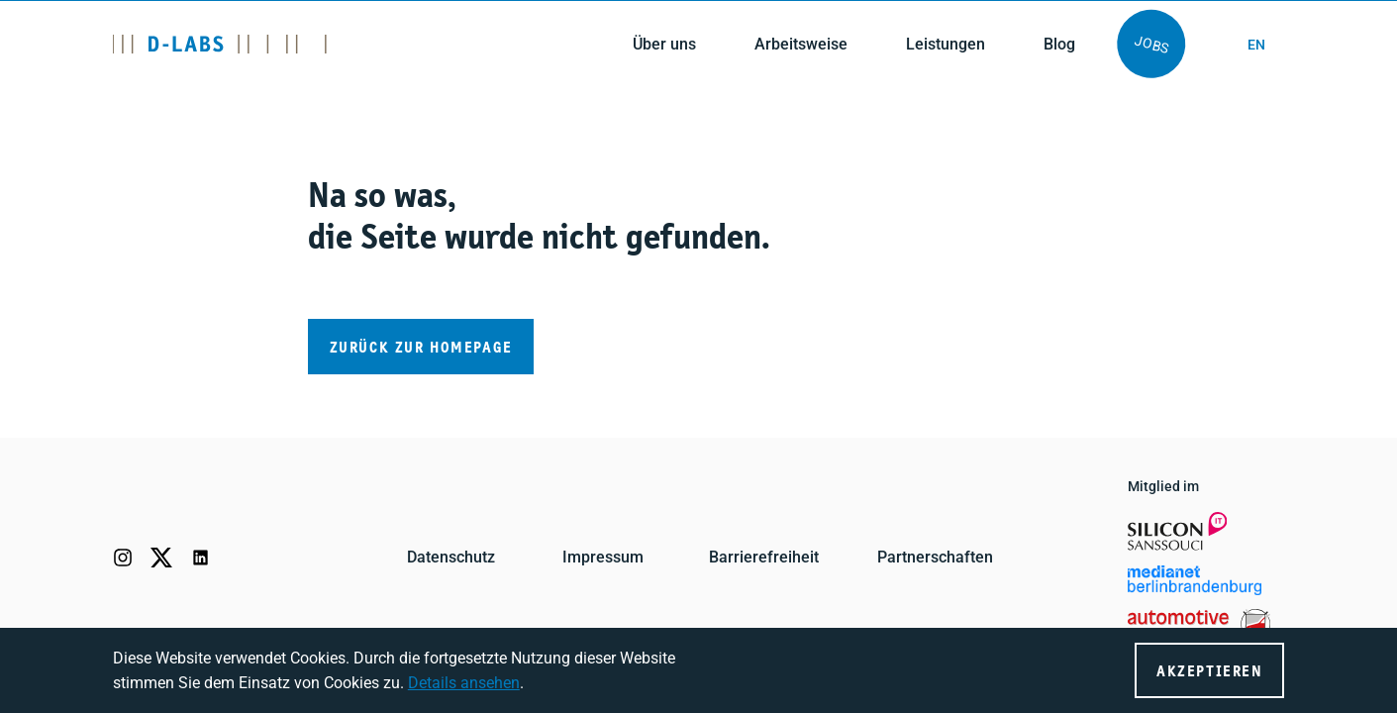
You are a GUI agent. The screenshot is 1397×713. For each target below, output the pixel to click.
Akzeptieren (1209, 671)
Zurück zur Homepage (421, 348)
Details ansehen (464, 682)
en (1256, 44)
